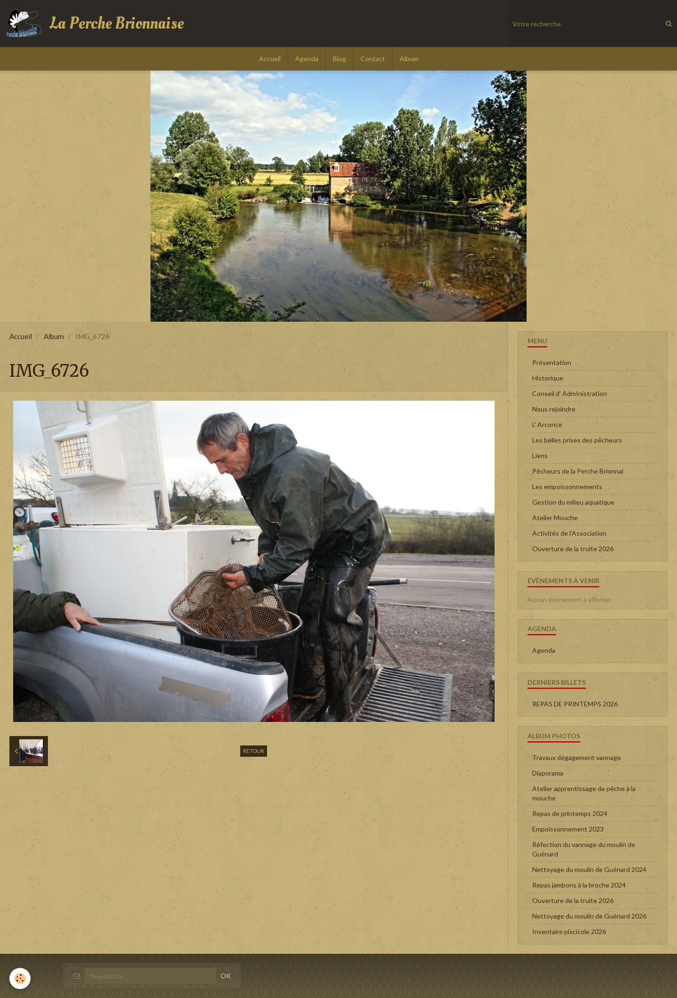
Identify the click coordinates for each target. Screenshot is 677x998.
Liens (540, 455)
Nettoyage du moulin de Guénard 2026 (589, 916)
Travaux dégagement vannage (576, 757)
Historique (547, 378)
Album (409, 59)
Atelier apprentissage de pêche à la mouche (584, 793)
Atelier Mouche (555, 518)
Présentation (551, 362)
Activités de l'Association (569, 533)
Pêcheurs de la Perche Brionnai (577, 471)
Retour (253, 750)
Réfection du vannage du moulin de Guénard (583, 849)
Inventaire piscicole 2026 (569, 931)
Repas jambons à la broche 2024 (579, 885)
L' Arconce (547, 424)
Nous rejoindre (553, 409)
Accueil (270, 59)
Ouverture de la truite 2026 (573, 549)
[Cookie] (20, 978)
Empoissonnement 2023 (568, 829)
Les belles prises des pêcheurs (577, 440)
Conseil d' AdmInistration (569, 393)
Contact (373, 59)
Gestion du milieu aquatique (573, 502)
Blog (339, 59)
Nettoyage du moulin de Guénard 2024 (589, 869)
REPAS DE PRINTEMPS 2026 (575, 704)
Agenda (306, 59)
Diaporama (547, 773)
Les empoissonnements (567, 487)
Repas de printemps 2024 (569, 813)
